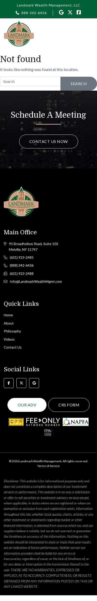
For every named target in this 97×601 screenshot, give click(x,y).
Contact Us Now (48, 141)
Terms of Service (48, 466)
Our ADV (27, 404)
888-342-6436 (34, 13)
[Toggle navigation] (90, 33)
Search (79, 83)
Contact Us (13, 347)
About (9, 323)
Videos (9, 339)
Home (8, 315)
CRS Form (68, 404)
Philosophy (12, 331)
